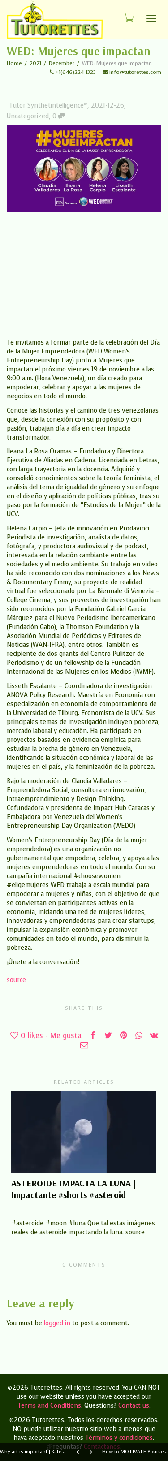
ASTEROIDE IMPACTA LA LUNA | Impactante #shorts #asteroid (73, 1188)
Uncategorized (28, 116)
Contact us (133, 1405)
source (16, 980)
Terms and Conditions (49, 1405)
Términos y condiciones (119, 1438)
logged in (57, 1323)
